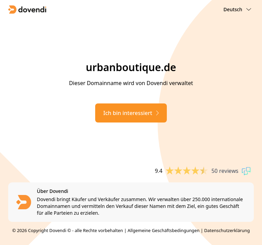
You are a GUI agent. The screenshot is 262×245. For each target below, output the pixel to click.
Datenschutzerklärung (227, 230)
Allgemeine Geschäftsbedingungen (164, 230)
